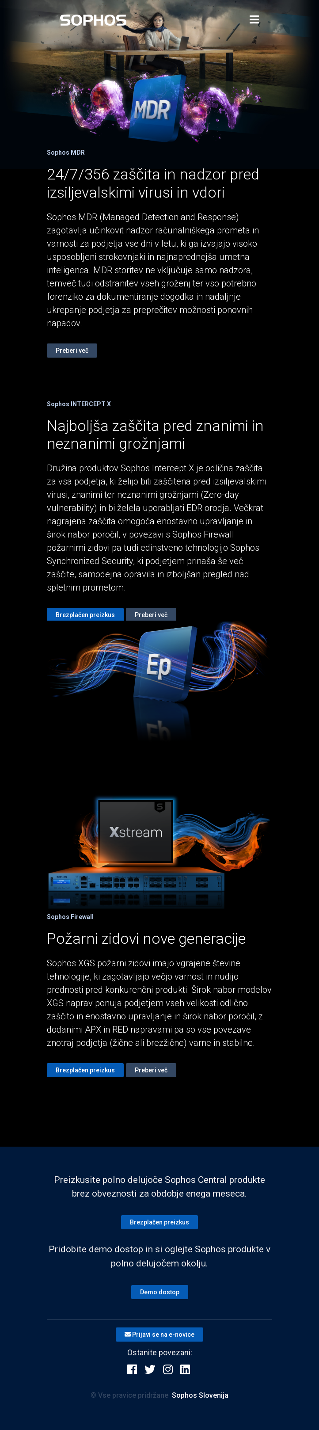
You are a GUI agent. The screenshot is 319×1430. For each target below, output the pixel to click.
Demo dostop (159, 1292)
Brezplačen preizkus (85, 614)
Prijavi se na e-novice (159, 1334)
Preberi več (72, 350)
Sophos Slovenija (200, 1395)
